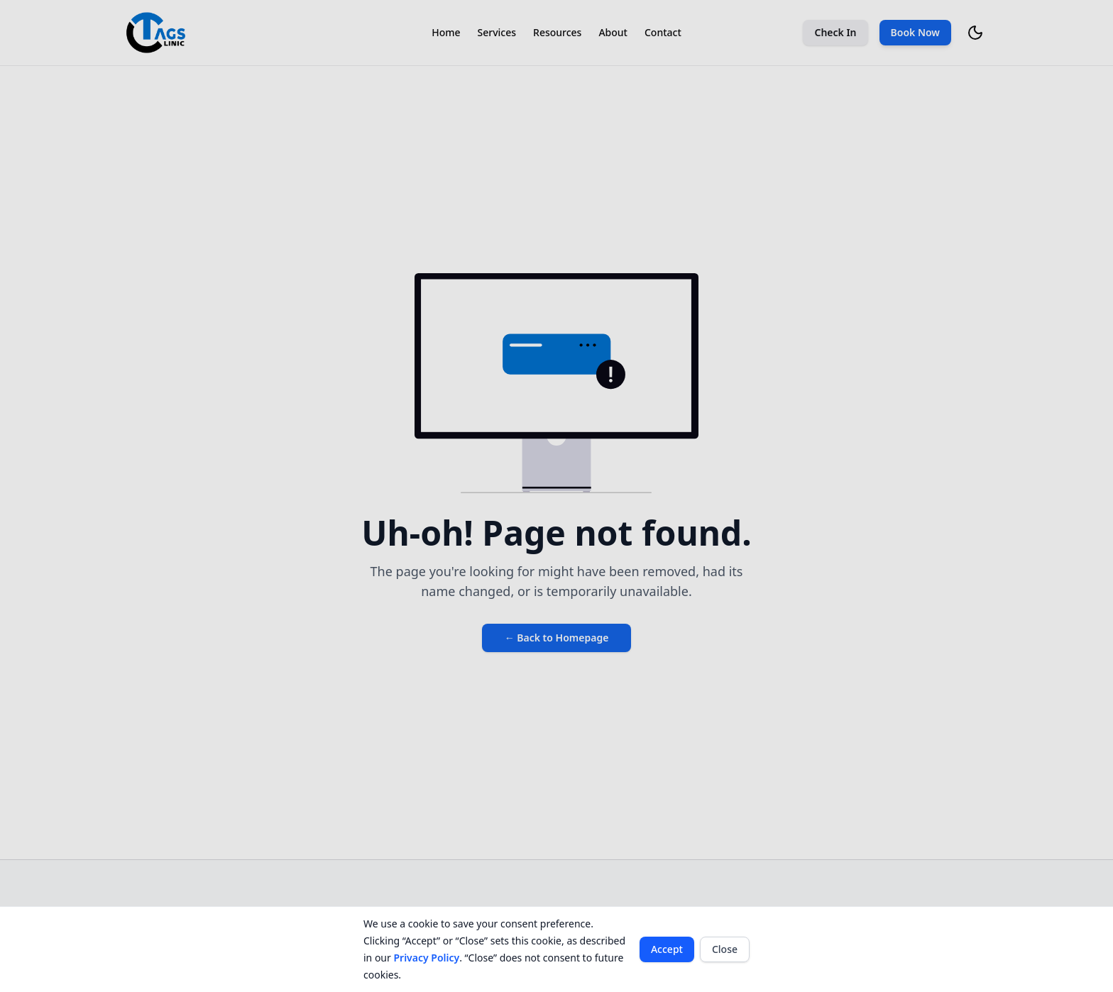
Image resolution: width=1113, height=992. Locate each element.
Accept (667, 949)
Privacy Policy (426, 957)
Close (725, 949)
